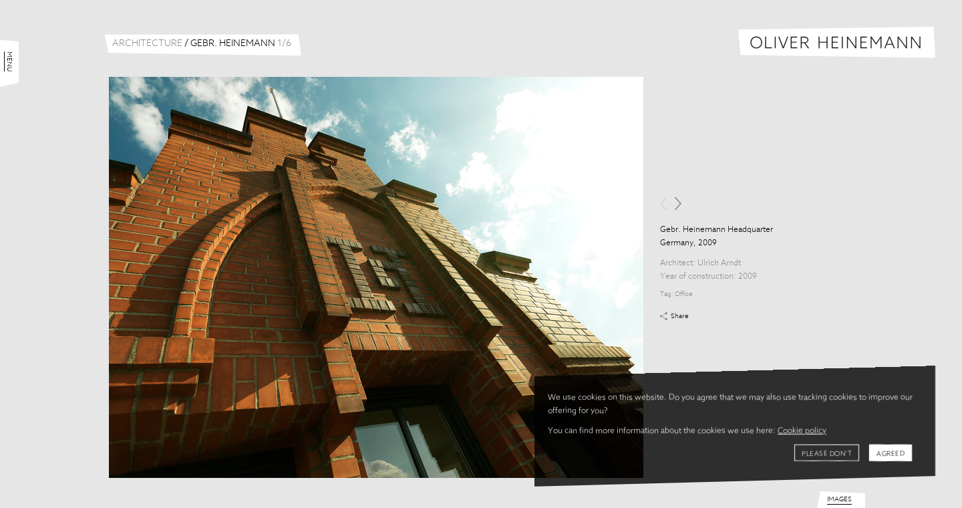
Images (839, 499)
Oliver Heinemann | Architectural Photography (836, 42)
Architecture (147, 43)
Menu (9, 61)
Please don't (827, 454)
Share (680, 316)
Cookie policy (802, 431)
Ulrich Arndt (719, 263)
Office (684, 294)
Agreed (890, 454)
